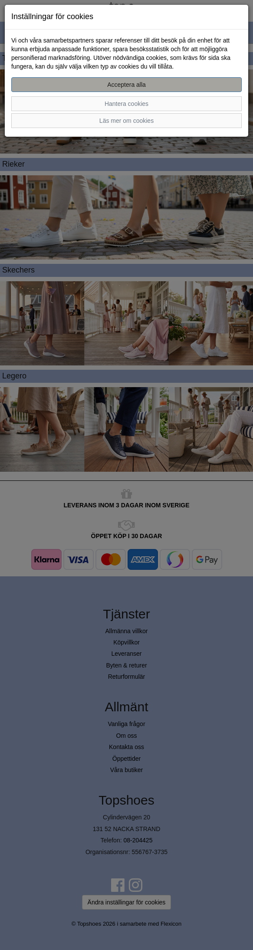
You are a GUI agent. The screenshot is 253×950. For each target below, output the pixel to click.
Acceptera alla (126, 84)
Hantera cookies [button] (126, 103)
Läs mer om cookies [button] (126, 120)
